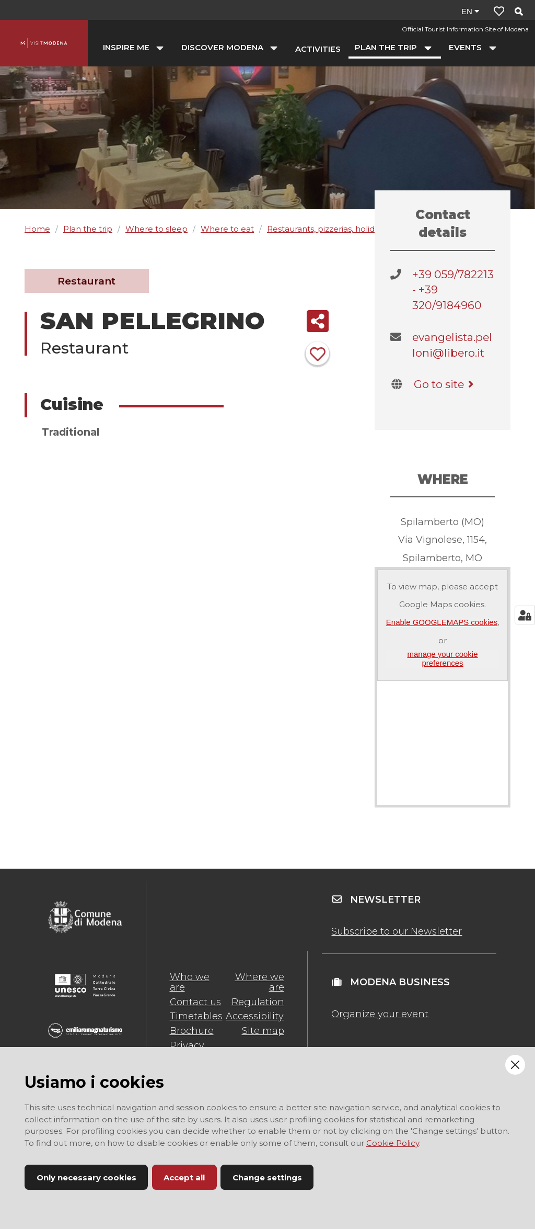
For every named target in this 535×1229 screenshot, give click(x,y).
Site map (263, 1031)
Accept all (184, 1177)
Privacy (187, 1045)
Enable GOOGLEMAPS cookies (441, 622)
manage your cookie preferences (442, 658)
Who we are (190, 982)
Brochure (192, 1031)
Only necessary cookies (86, 1177)
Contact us (195, 1002)
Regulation (257, 1002)
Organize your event (379, 1014)
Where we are (259, 982)
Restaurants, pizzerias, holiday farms (337, 229)
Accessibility (255, 1016)
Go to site (445, 384)
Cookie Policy (392, 1143)
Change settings (267, 1177)
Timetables (196, 1016)
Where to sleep (156, 229)
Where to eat (227, 229)
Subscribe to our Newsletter (396, 931)
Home (37, 229)
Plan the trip (87, 229)
